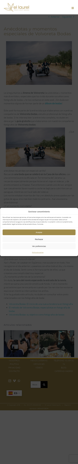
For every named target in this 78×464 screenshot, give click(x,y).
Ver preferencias (39, 246)
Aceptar (39, 232)
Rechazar (39, 239)
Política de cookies (37, 252)
